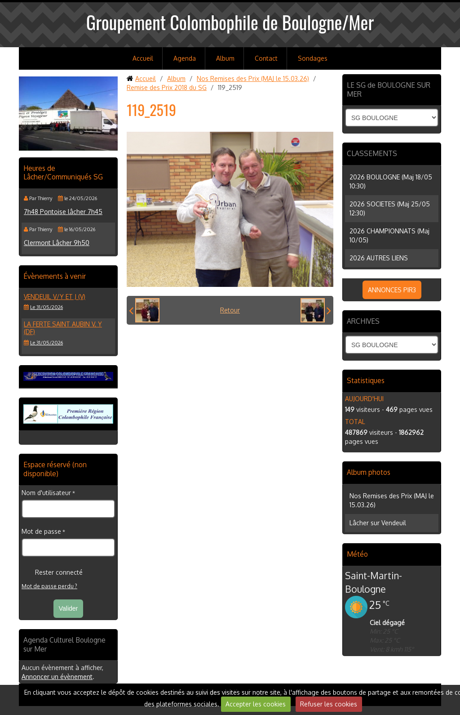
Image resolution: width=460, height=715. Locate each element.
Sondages (312, 58)
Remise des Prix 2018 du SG (167, 87)
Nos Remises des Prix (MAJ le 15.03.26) (253, 78)
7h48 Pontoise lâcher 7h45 (63, 211)
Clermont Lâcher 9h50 (56, 242)
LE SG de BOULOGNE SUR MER (388, 89)
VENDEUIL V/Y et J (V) (54, 296)
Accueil (143, 58)
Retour (230, 310)
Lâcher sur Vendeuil (377, 523)
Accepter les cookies (256, 704)
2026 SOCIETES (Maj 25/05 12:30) (389, 208)
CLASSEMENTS (372, 153)
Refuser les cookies (328, 704)
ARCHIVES (363, 321)
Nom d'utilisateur (46, 492)
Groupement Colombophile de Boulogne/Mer (230, 22)
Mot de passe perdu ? (49, 586)
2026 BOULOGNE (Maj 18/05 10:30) (390, 181)
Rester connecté (52, 572)
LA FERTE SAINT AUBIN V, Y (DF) (63, 327)
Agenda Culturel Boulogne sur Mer (64, 644)
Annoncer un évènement (57, 676)
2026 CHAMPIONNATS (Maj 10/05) (389, 235)
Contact (266, 58)
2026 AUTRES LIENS (378, 258)
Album (225, 58)
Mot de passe (41, 531)
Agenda (184, 58)
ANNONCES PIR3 (392, 290)
